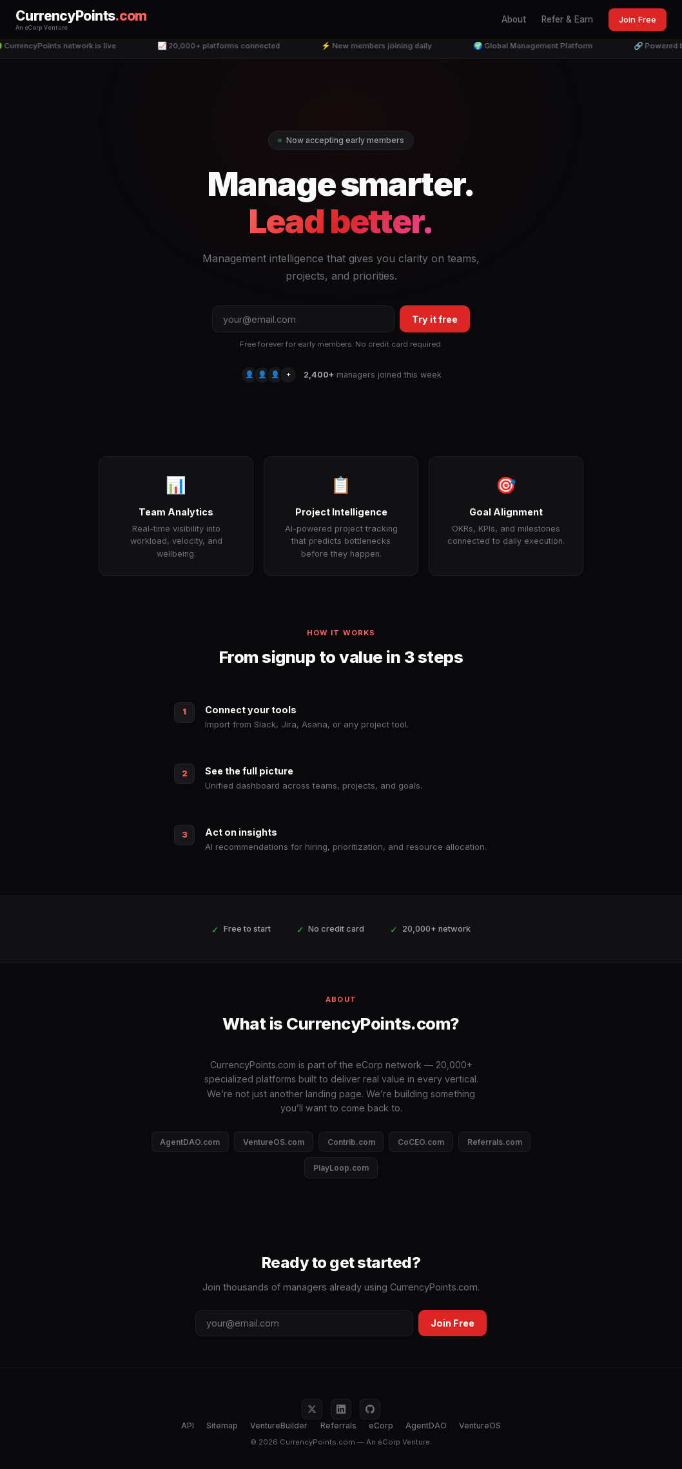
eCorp (381, 1425)
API (187, 1425)
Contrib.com (351, 1142)
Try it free (435, 319)
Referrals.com (494, 1142)
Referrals (338, 1425)
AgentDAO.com (190, 1142)
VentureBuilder (278, 1425)
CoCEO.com (421, 1142)
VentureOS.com (273, 1142)
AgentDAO (426, 1425)
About (514, 19)
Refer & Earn (567, 19)
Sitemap (222, 1425)
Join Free (637, 19)
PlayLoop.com (341, 1168)
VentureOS (480, 1425)
